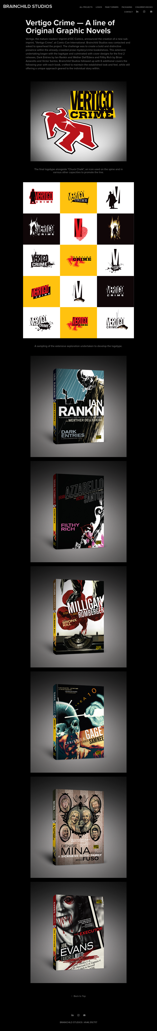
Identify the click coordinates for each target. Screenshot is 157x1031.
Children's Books (144, 7)
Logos (99, 7)
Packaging (127, 7)
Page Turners (111, 7)
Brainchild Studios (27, 6)
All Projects (86, 7)
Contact (128, 12)
